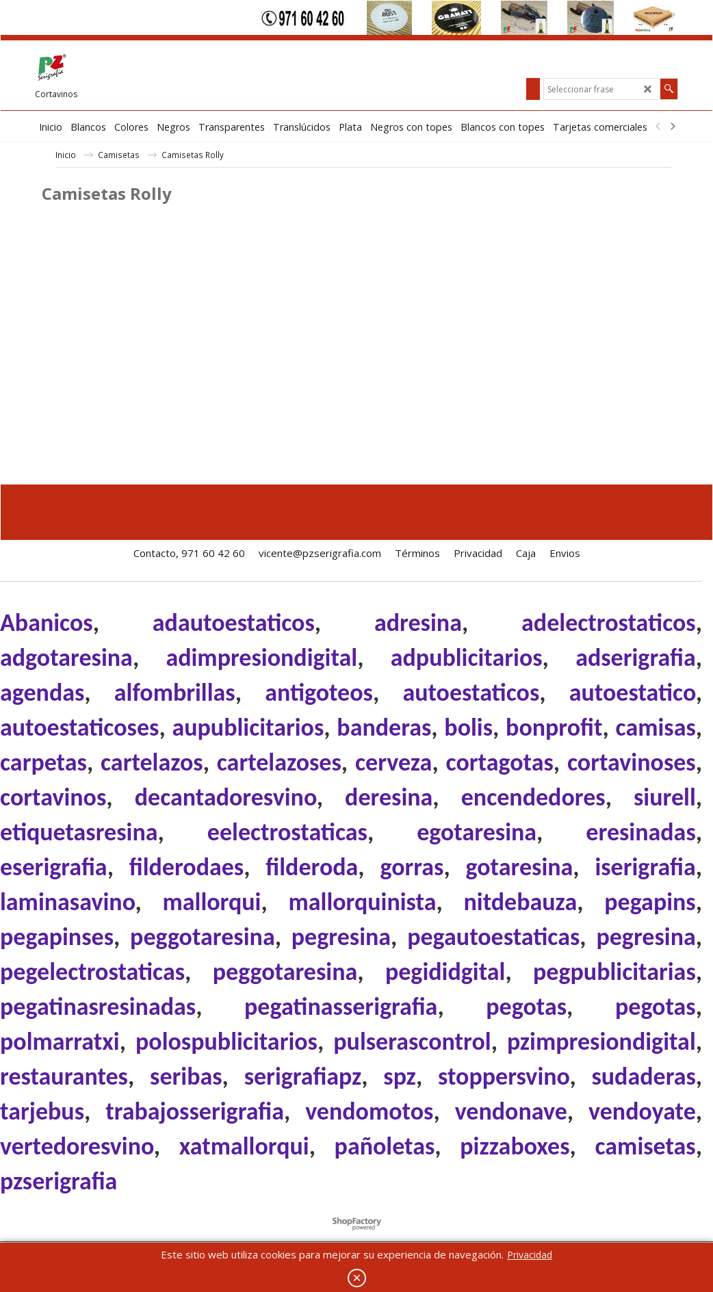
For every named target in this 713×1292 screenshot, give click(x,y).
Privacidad (529, 1254)
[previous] (658, 126)
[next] (672, 126)
